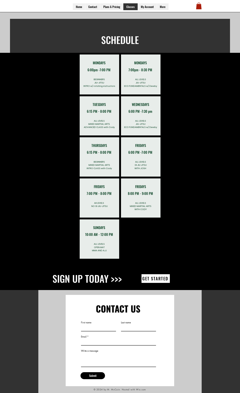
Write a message (89, 351)
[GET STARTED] (156, 278)
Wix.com (141, 389)
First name (86, 322)
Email (83, 337)
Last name (126, 322)
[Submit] (92, 375)
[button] (199, 5)
